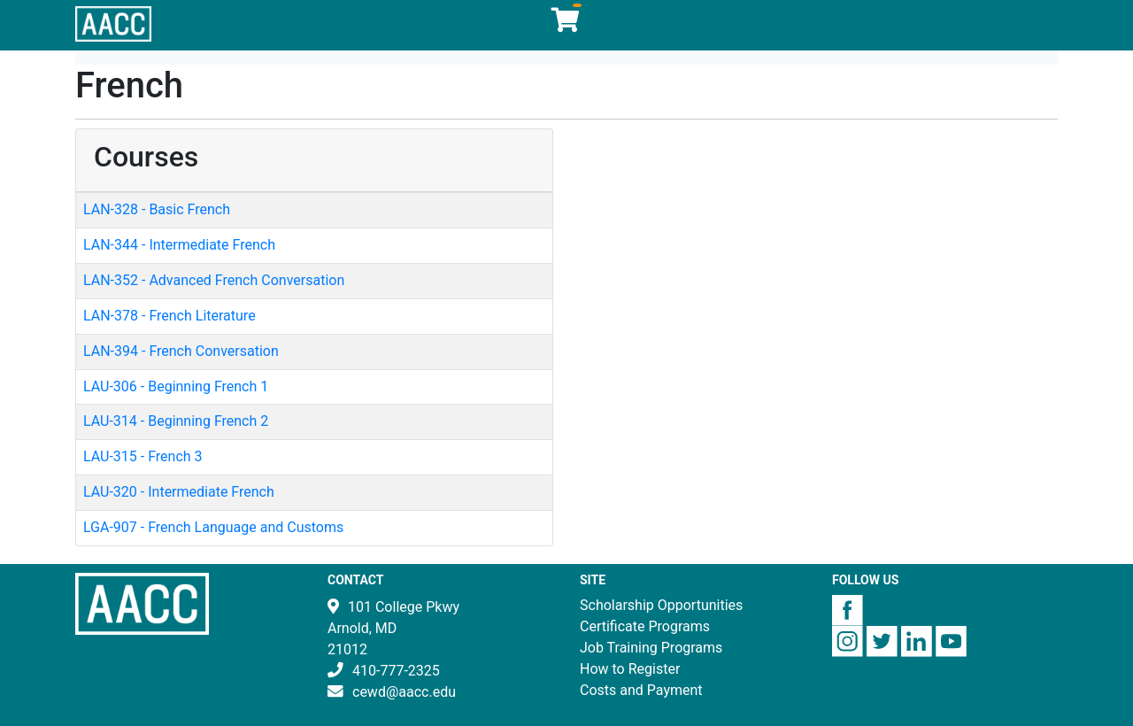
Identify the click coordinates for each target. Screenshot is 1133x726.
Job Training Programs (651, 647)
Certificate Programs (645, 626)
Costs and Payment (641, 690)
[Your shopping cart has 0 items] (566, 24)
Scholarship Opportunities (661, 605)
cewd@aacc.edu (404, 692)
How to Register (630, 668)
